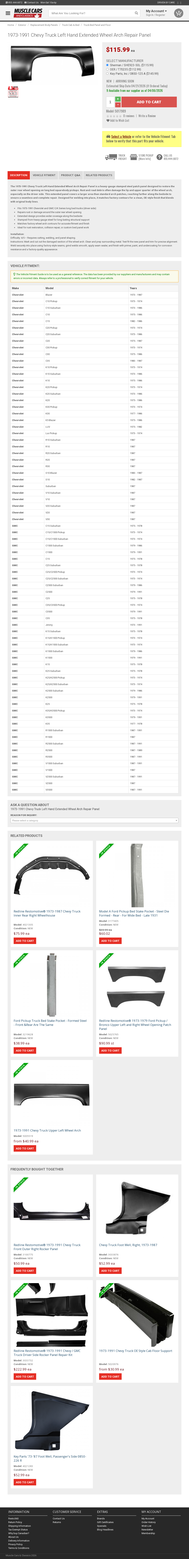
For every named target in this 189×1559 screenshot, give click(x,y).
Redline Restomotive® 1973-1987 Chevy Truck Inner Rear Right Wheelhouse (47, 913)
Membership (148, 1533)
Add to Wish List (117, 120)
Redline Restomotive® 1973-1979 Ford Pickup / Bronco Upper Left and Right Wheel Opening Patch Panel (135, 1024)
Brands (101, 1518)
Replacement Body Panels (44, 25)
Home (11, 25)
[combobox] (95, 820)
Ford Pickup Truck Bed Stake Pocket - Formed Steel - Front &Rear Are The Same (50, 1022)
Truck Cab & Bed (70, 25)
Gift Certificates (105, 1522)
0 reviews (128, 115)
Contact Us (31, 2)
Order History (149, 1522)
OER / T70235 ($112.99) (125, 69)
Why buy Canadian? (18, 1533)
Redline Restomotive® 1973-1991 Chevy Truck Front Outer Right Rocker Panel (47, 1247)
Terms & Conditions (18, 1548)
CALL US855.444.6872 (171, 157)
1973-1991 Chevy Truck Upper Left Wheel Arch (47, 1130)
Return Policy (15, 1522)
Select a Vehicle (121, 136)
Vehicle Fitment (44, 175)
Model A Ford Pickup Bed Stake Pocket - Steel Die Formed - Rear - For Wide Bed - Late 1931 (134, 913)
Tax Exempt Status (18, 1529)
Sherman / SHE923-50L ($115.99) (132, 65)
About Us (13, 1537)
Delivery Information (19, 1540)
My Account (148, 1518)
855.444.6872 (14, 2)
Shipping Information (19, 1526)
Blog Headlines (105, 1529)
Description (18, 175)
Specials (101, 1526)
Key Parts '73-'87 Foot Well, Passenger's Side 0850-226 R (50, 1458)
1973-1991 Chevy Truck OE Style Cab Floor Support (135, 1351)
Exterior (22, 25)
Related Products (99, 175)
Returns (57, 1522)
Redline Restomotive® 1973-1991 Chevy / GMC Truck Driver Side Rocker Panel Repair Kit (47, 1353)
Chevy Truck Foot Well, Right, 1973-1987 (128, 1245)
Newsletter (147, 1529)
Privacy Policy (15, 1544)
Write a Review (147, 115)
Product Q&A (70, 175)
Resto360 (13, 1518)
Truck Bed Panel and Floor (97, 25)
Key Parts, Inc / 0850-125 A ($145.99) (134, 73)
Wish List (146, 1526)
